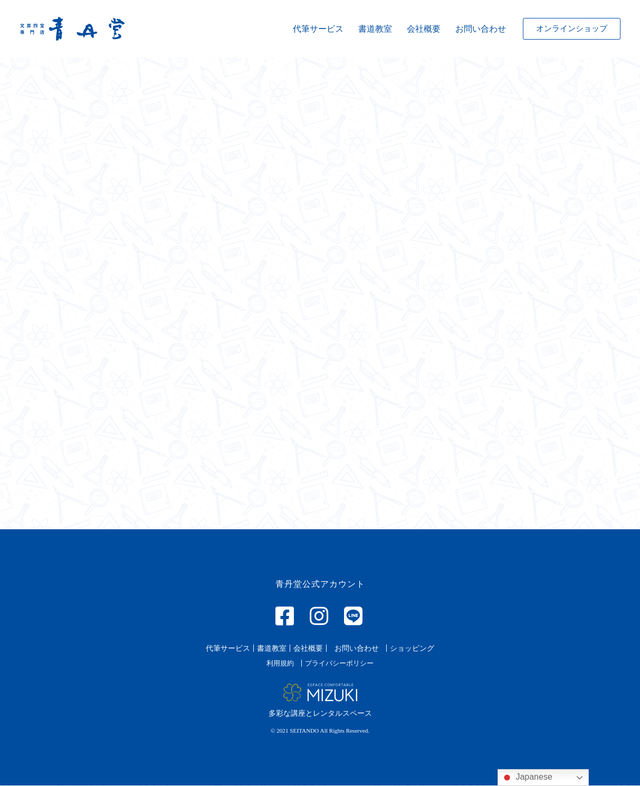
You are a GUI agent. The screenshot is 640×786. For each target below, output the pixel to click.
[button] (571, 29)
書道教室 (375, 28)
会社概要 (424, 28)
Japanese (526, 777)
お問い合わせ (480, 28)
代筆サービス (318, 28)
